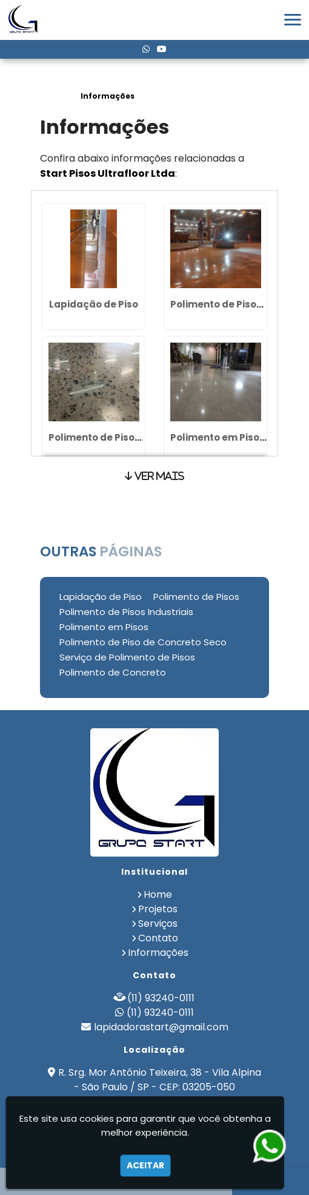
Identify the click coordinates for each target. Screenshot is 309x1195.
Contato (158, 938)
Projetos (158, 909)
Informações (158, 953)
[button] (292, 19)
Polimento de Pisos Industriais (121, 437)
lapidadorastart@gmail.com (161, 1027)
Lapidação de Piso (93, 304)
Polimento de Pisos (216, 304)
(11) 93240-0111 (160, 998)
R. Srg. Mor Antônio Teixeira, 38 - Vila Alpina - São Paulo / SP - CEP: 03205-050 (159, 1079)
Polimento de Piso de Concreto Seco (143, 642)
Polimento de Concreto (112, 672)
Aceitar (145, 1165)
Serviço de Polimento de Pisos (127, 657)
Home (158, 894)
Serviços (158, 923)
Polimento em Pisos (217, 437)
